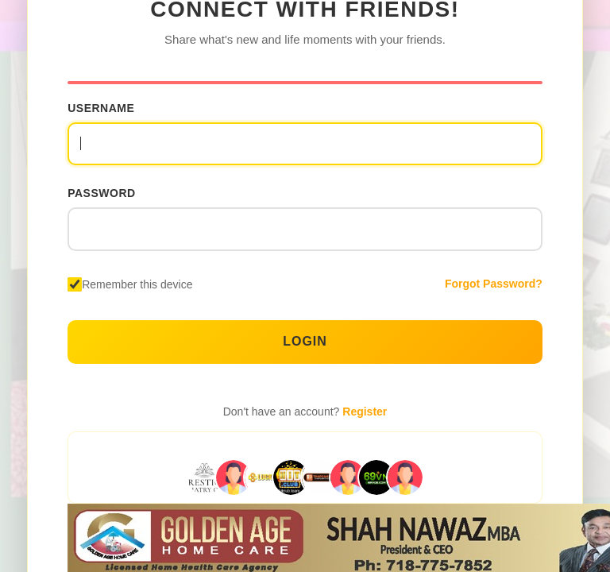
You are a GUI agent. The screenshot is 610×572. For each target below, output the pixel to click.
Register (364, 411)
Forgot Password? (493, 283)
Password (101, 193)
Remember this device (137, 284)
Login (305, 341)
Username (101, 108)
